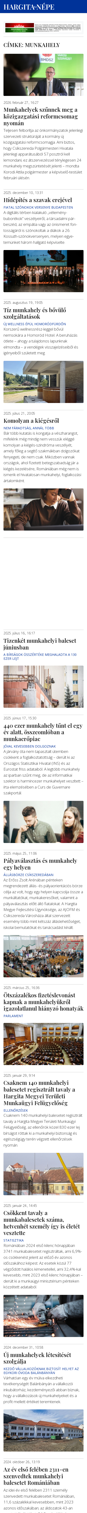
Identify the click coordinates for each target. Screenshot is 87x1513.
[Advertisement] (43, 563)
